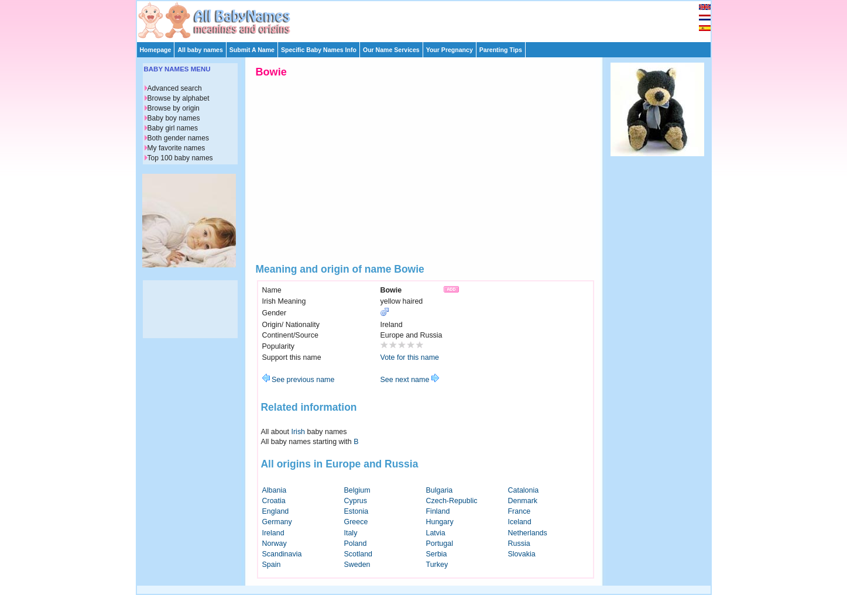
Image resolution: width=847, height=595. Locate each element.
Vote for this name (410, 357)
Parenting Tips (500, 49)
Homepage (156, 49)
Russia (519, 543)
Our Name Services (391, 49)
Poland (355, 543)
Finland (438, 511)
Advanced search (175, 88)
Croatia (274, 501)
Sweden (357, 564)
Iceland (519, 522)
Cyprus (356, 501)
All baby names (199, 49)
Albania (274, 490)
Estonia (356, 511)
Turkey (437, 564)
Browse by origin (174, 108)
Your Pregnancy (449, 49)
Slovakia (522, 554)
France (519, 511)
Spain (271, 564)
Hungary (440, 522)
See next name (409, 380)
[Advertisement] (429, 18)
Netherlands (527, 533)
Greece (356, 522)
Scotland (358, 554)
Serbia (436, 554)
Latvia (435, 533)
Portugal (439, 543)
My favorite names (176, 148)
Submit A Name (252, 49)
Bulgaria (439, 490)
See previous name (298, 380)
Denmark (523, 501)
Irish (299, 432)
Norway (274, 543)
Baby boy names (174, 118)
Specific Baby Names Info (318, 49)
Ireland (273, 533)
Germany (277, 522)
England (275, 511)
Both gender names (178, 138)
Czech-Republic (452, 501)
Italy (351, 533)
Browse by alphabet (179, 98)
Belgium (357, 490)
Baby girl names (173, 128)
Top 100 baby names (180, 158)
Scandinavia (282, 554)
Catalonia (523, 490)
